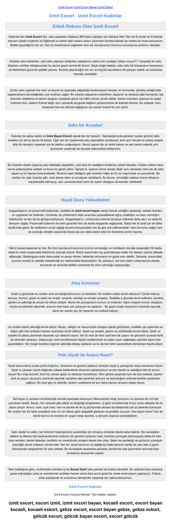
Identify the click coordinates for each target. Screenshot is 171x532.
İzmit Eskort (105, 7)
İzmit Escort (65, 7)
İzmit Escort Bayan (85, 7)
